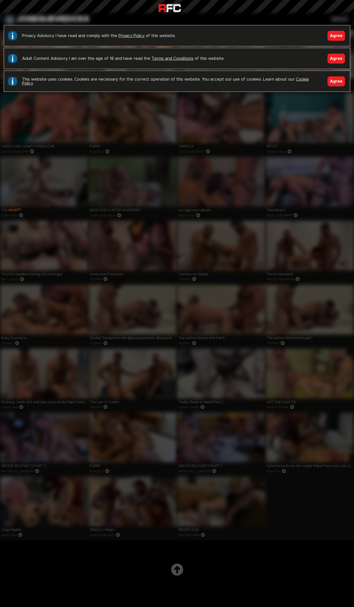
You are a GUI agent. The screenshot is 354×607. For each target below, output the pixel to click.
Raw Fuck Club (169, 8)
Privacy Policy (132, 36)
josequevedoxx (53, 19)
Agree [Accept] (336, 36)
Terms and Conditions (172, 59)
